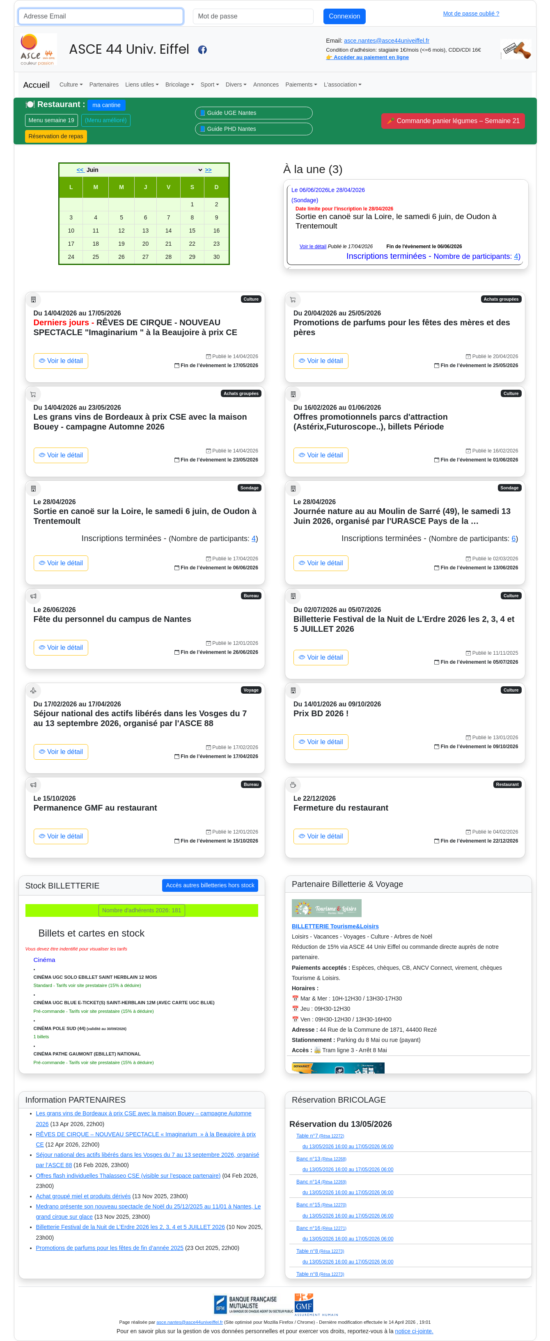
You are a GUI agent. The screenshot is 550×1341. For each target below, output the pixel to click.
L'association (340, 84)
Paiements (298, 84)
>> (208, 170)
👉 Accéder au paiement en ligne (367, 57)
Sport (207, 84)
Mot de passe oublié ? (471, 13)
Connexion (344, 16)
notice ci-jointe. (414, 1331)
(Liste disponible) (309, 1113)
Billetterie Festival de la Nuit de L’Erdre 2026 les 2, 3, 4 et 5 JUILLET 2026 (130, 1227)
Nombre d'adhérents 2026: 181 (141, 910)
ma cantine (106, 105)
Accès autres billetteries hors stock (210, 885)
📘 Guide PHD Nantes (227, 129)
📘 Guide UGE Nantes (228, 113)
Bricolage (177, 84)
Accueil (36, 84)
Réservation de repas (56, 136)
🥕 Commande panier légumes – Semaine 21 (453, 120)
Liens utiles (139, 84)
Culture (69, 84)
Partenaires (104, 84)
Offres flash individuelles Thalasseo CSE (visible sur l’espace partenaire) (128, 1175)
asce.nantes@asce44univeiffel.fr (386, 40)
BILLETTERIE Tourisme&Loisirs (335, 926)
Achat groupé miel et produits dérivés (83, 1196)
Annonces (266, 84)
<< (81, 170)
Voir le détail (313, 246)
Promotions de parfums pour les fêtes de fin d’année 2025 (110, 1248)
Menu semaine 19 (51, 120)
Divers (234, 84)
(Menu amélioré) (106, 120)
